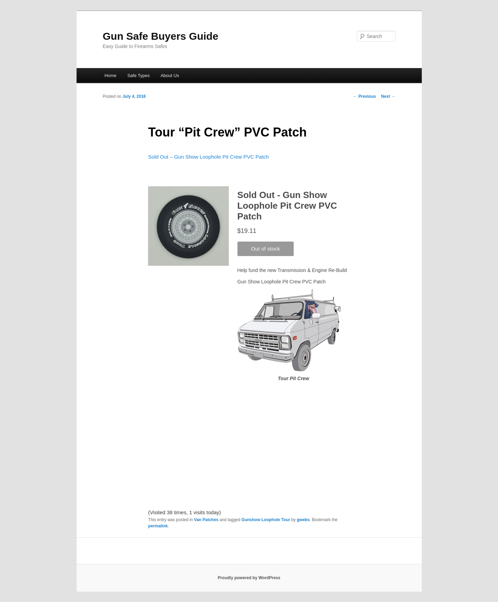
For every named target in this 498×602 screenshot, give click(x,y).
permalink (158, 526)
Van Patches (206, 519)
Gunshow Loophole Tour (266, 519)
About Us (169, 75)
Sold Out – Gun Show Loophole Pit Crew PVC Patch (208, 157)
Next (388, 96)
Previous (364, 96)
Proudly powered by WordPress (249, 577)
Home (111, 75)
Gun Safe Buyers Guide (160, 36)
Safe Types (138, 75)
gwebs (303, 519)
